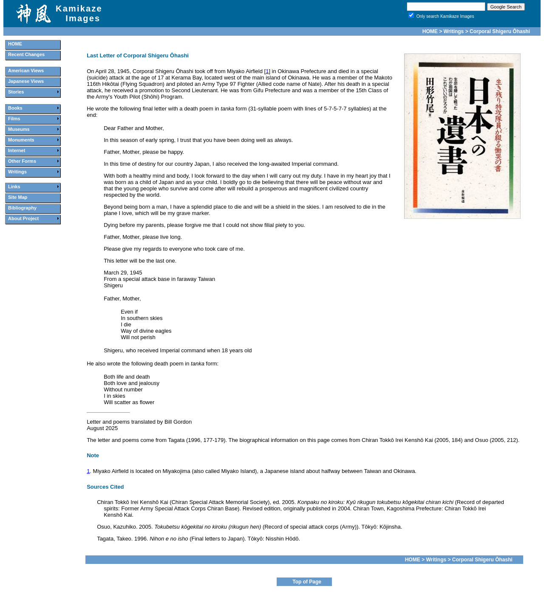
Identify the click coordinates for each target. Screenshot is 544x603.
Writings (454, 31)
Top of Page (306, 582)
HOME (430, 31)
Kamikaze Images (79, 13)
